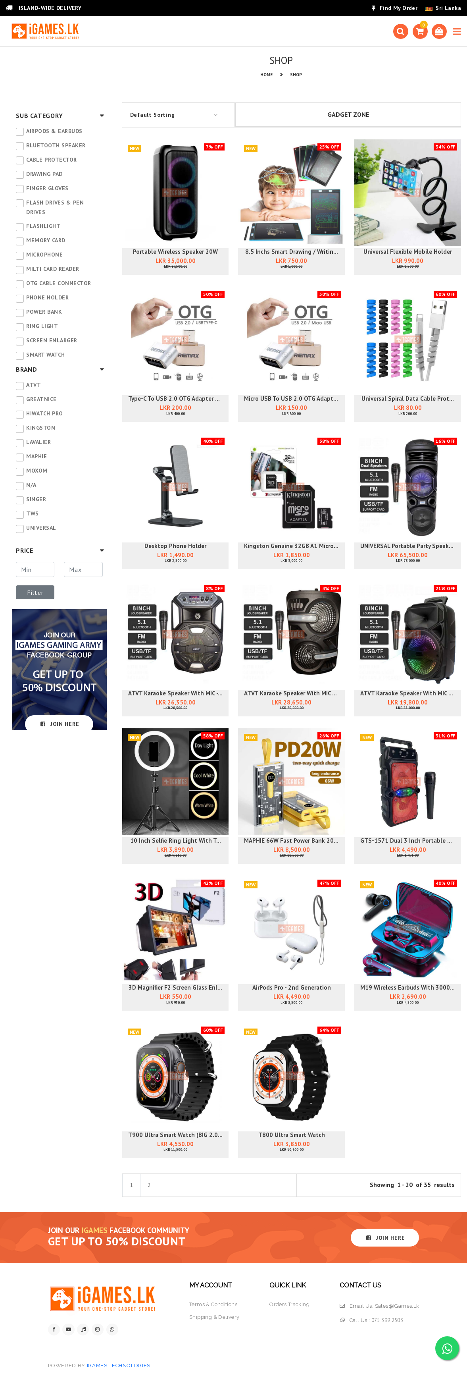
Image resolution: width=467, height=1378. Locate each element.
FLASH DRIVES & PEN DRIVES (55, 207)
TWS (32, 513)
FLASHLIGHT (43, 226)
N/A (31, 484)
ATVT (33, 384)
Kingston (40, 427)
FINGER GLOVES (47, 188)
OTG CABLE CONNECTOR (58, 283)
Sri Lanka (448, 8)
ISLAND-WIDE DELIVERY (43, 8)
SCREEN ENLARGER (51, 340)
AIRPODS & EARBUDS (54, 131)
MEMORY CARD (45, 240)
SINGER (36, 499)
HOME (266, 74)
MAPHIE (36, 456)
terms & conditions (213, 1304)
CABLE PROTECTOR (51, 159)
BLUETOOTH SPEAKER (56, 145)
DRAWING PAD (44, 174)
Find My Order (394, 8)
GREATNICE (41, 399)
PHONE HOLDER (47, 297)
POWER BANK (44, 311)
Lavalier (38, 442)
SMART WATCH (45, 354)
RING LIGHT (42, 326)
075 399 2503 (387, 1320)
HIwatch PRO (44, 413)
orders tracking (289, 1304)
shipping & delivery (214, 1317)
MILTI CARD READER (52, 268)
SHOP (296, 74)
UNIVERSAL (41, 527)
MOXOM (37, 470)
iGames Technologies (118, 1366)
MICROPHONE (44, 254)
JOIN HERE (59, 724)
